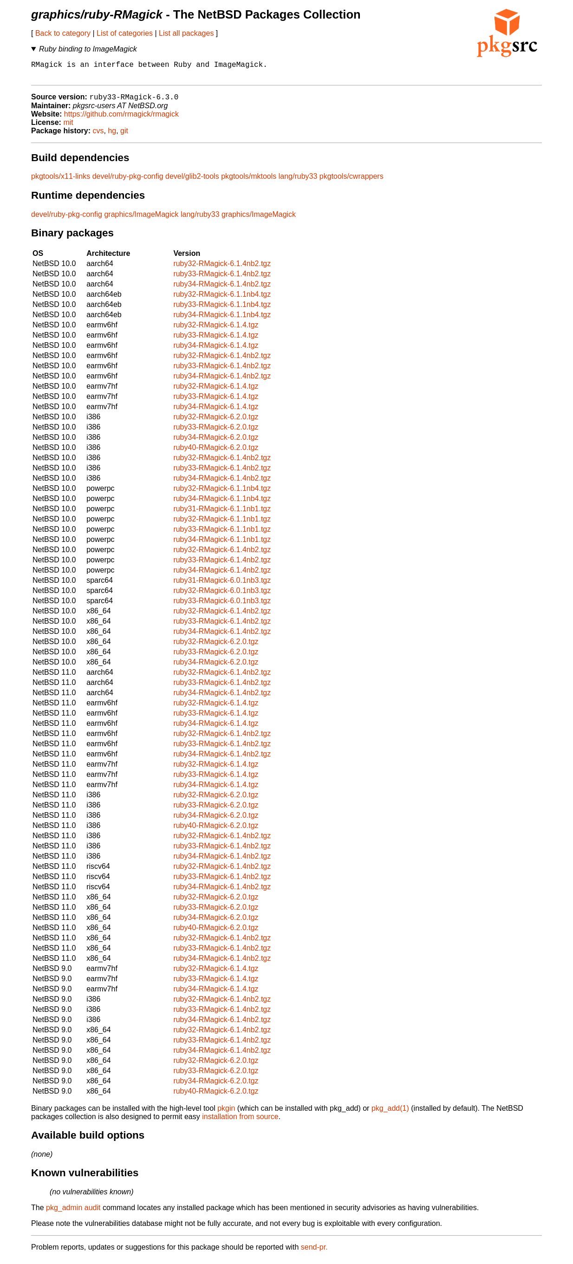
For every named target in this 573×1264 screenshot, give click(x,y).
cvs (98, 136)
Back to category (63, 33)
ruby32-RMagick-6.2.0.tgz (215, 422)
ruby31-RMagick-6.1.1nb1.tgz (222, 514)
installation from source (240, 1122)
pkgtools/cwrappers (351, 181)
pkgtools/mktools (248, 181)
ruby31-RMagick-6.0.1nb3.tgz (222, 585)
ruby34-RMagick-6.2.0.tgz (215, 442)
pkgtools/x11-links (60, 181)
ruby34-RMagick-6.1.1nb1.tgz (222, 544)
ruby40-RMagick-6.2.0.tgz (215, 452)
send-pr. (314, 1252)
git (124, 136)
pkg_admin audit (73, 1213)
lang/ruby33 (298, 181)
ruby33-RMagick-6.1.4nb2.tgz (222, 279)
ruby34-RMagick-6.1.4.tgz (215, 350)
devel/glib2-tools (192, 181)
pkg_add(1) (390, 1113)
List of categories (125, 33)
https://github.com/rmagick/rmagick (121, 119)
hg (112, 136)
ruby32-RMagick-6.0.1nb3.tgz (222, 595)
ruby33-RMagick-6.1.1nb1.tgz (222, 534)
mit (68, 127)
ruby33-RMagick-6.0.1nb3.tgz (222, 606)
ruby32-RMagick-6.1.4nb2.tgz (222, 269)
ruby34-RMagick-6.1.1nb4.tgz (222, 320)
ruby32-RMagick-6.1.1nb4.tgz (222, 299)
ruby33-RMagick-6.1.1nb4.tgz (222, 309)
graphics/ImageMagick (141, 219)
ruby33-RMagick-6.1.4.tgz (215, 340)
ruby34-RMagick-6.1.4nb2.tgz (222, 289)
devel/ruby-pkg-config (127, 181)
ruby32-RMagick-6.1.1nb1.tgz (222, 524)
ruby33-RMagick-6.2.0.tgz (215, 432)
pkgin (226, 1113)
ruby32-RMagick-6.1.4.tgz (215, 330)
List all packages (186, 33)
